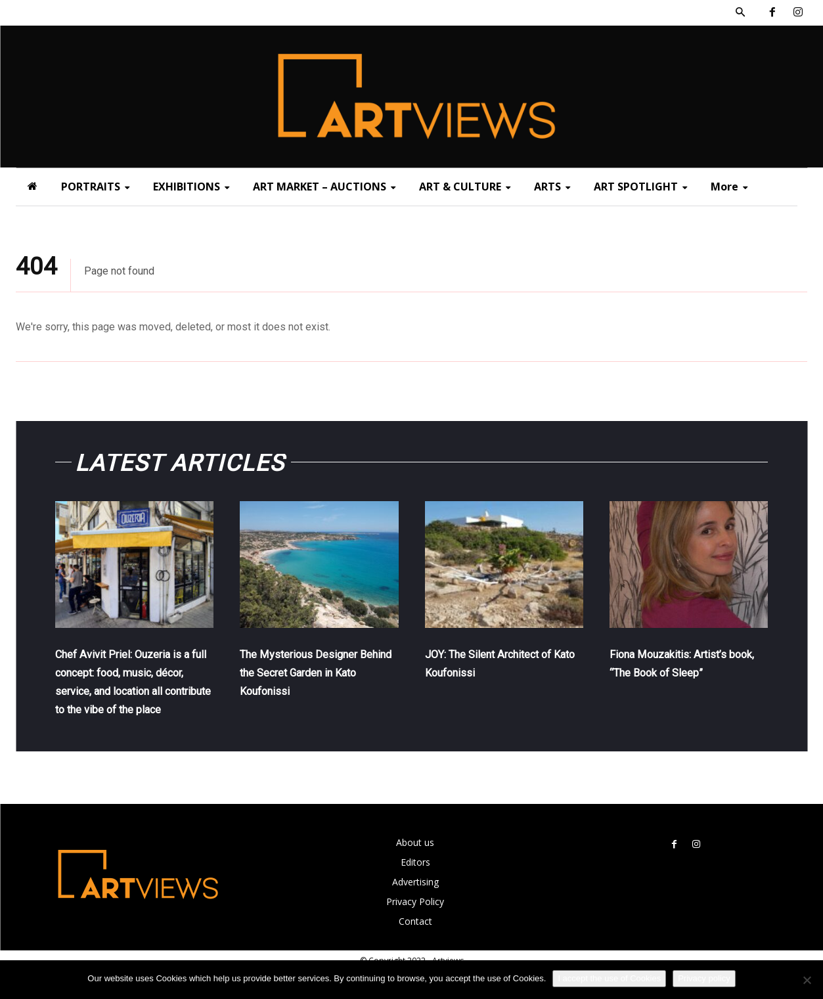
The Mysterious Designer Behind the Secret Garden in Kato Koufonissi (313, 681)
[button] (740, 12)
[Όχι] (806, 980)
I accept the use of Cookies (609, 978)
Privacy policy (704, 978)
